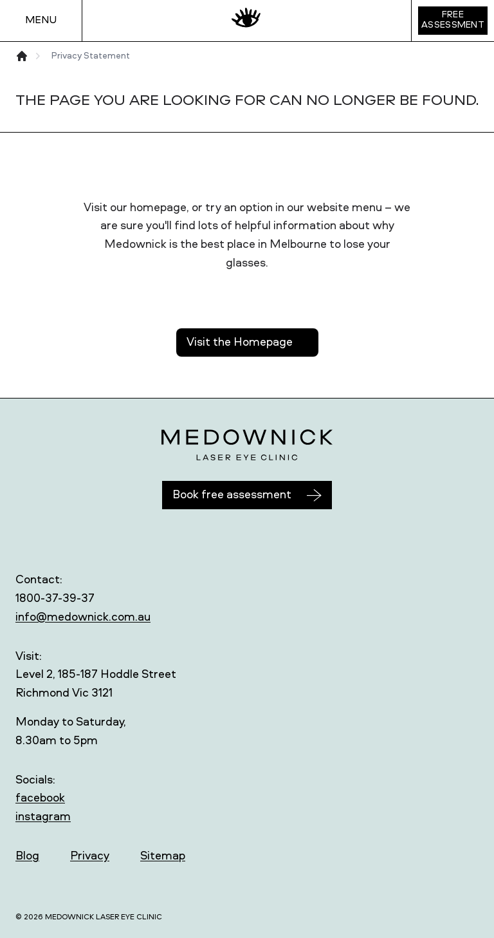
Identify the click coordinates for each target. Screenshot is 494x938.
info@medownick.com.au (83, 617)
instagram (43, 817)
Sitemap (162, 856)
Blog (27, 856)
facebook (40, 798)
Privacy (89, 856)
